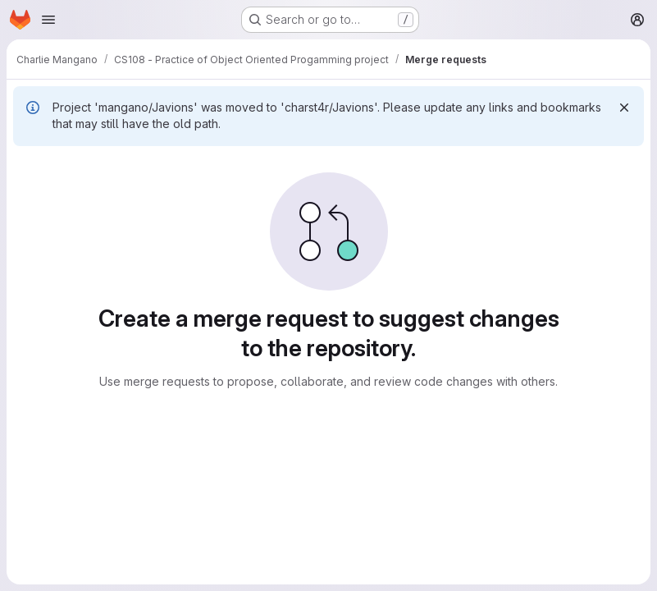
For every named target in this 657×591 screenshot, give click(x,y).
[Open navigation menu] (48, 20)
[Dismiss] (624, 107)
